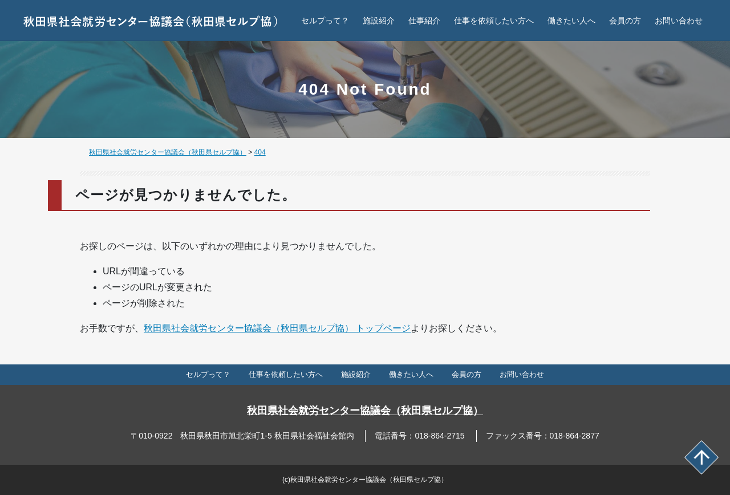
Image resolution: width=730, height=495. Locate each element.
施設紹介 (379, 20)
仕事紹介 (424, 20)
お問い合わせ (679, 20)
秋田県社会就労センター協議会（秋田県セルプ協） (365, 410)
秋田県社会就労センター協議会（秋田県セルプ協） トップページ (277, 328)
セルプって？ (325, 20)
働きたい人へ (571, 20)
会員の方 (625, 20)
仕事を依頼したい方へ (494, 20)
